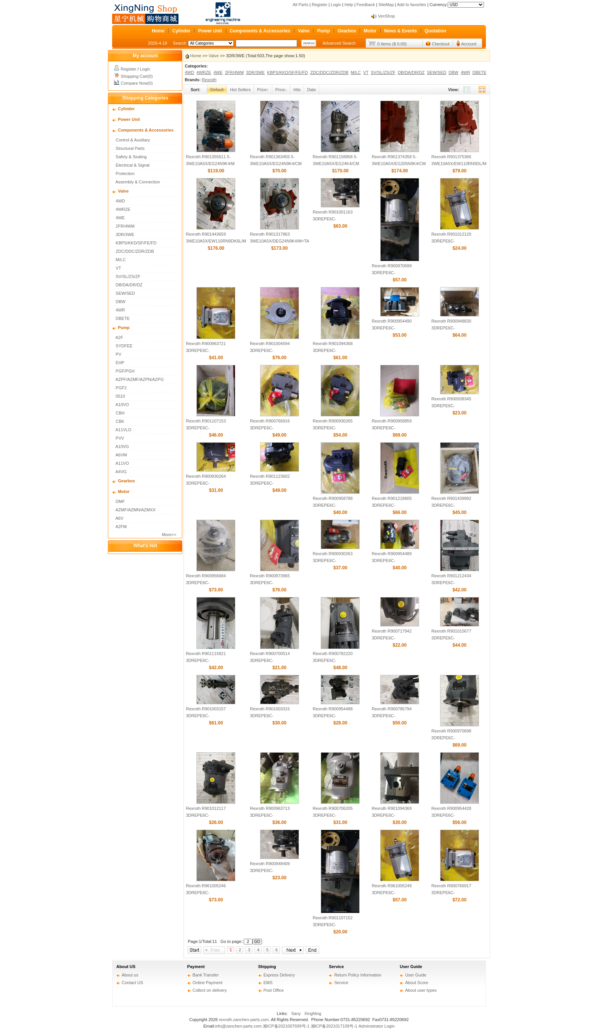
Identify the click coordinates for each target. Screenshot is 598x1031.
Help (348, 4)
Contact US (132, 982)
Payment (196, 966)
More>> (169, 534)
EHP (120, 362)
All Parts (300, 4)
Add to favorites (411, 4)
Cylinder (181, 31)
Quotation (435, 31)
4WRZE (123, 209)
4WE (120, 217)
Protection (125, 173)
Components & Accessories (260, 31)
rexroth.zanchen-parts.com (244, 1019)
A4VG (121, 471)
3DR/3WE (125, 234)
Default (216, 89)
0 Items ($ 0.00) (392, 44)
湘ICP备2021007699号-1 (286, 1026)
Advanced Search (339, 43)
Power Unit (210, 31)
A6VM (121, 455)
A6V (120, 518)
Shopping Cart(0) (137, 76)
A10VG (122, 446)
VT (118, 268)
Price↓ (281, 89)
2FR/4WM (125, 226)
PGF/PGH (125, 371)
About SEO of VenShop (399, 16)
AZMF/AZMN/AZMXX (136, 509)
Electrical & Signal (133, 165)
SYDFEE (124, 346)
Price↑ (263, 89)
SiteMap (386, 4)
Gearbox (347, 31)
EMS (268, 982)
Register (319, 4)
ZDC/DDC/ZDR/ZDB (135, 251)
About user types (421, 990)
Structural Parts (130, 148)
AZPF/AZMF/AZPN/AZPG (140, 379)
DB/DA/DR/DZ (129, 285)
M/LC (120, 259)
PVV (120, 438)
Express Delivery (279, 975)
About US (125, 966)
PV (118, 354)
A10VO (122, 404)
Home (158, 31)
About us (130, 975)
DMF (120, 501)
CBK (120, 421)
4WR (120, 310)
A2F (119, 337)
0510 (120, 396)
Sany (296, 1013)
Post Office (274, 990)
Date (311, 89)
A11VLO (124, 429)
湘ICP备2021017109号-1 (334, 1026)
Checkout (440, 44)
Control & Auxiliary (133, 140)
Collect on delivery (210, 990)
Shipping (267, 966)
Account (468, 44)
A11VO (122, 463)
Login (336, 4)
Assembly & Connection (138, 182)
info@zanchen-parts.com (238, 1026)
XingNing (313, 1013)
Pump (323, 31)
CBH (120, 413)
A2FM (121, 526)
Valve (304, 31)
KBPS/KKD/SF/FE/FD (136, 243)
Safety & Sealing (131, 156)
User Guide (411, 966)
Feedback (366, 4)
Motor (370, 31)
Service (336, 966)
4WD (120, 201)
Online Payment (207, 982)
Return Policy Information (357, 975)
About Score (416, 982)
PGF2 (121, 387)
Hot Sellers (240, 89)
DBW (120, 301)
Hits (297, 89)
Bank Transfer (206, 975)
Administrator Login (376, 1026)
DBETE (123, 318)
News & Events (400, 31)
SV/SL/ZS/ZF (128, 276)
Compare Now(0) (137, 83)
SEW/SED (125, 293)
